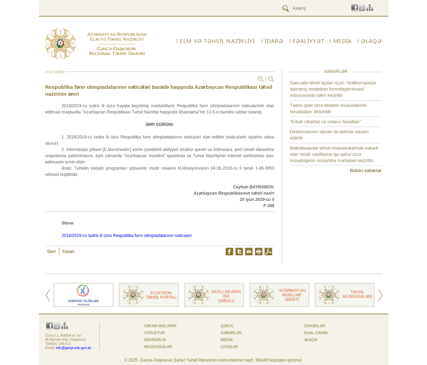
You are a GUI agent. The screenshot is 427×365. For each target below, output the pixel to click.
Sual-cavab (316, 333)
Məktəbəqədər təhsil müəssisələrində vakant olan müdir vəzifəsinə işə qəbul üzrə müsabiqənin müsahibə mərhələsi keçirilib (334, 154)
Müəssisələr (158, 347)
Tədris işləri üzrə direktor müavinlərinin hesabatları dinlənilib (328, 108)
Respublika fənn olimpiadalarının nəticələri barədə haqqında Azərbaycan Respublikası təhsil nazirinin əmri (158, 90)
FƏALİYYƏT (309, 41)
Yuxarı (68, 251)
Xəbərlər (231, 333)
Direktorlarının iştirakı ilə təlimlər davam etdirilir (329, 135)
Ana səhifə (55, 71)
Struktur (154, 333)
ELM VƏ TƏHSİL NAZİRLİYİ (217, 41)
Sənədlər (314, 326)
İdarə (274, 41)
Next (380, 295)
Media (342, 41)
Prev (47, 295)
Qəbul (227, 326)
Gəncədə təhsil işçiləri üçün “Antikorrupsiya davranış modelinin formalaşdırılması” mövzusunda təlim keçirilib (333, 89)
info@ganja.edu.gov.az (73, 348)
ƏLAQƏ (371, 41)
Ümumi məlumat (160, 326)
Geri (52, 251)
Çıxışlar (229, 347)
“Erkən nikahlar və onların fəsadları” (325, 121)
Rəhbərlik (155, 340)
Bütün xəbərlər (366, 170)
